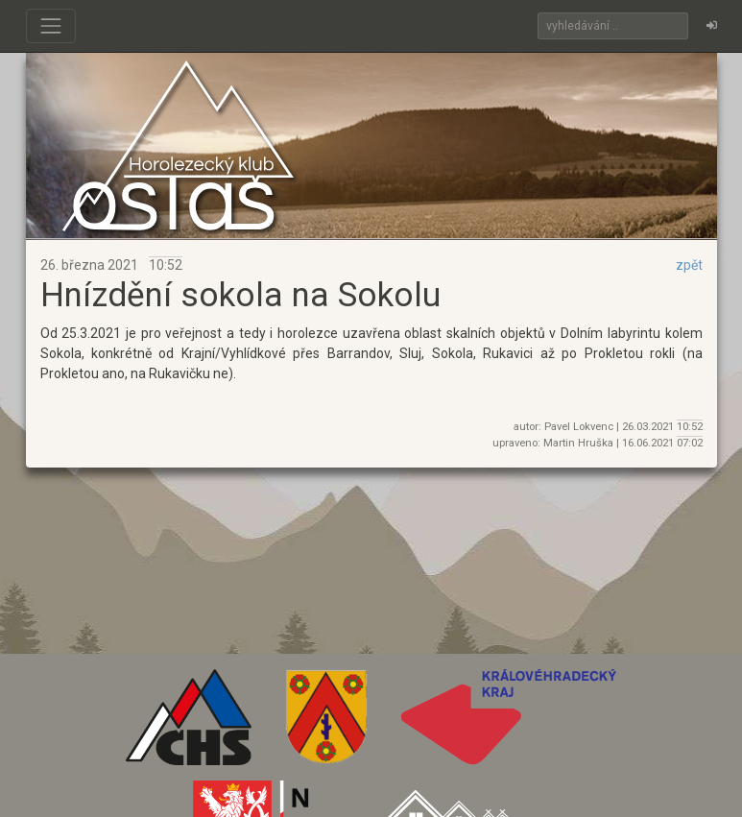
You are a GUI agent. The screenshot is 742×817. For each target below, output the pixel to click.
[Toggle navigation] (51, 26)
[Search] (613, 25)
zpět (689, 265)
